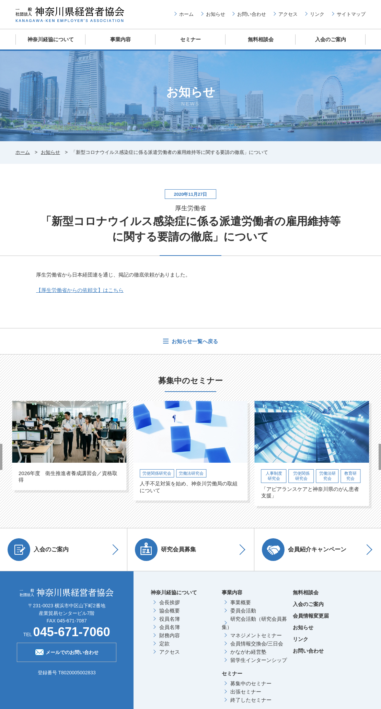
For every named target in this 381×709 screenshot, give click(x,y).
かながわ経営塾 (248, 651)
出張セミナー (245, 691)
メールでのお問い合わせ (67, 651)
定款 (164, 643)
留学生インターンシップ (258, 659)
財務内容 (169, 635)
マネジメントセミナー (256, 635)
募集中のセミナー (251, 683)
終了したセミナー (251, 699)
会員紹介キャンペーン (305, 549)
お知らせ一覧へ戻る (194, 341)
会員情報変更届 (311, 615)
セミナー (190, 39)
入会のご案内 (330, 39)
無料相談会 (261, 39)
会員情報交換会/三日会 (256, 643)
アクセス (288, 14)
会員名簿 (169, 626)
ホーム (186, 14)
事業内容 (120, 39)
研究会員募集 (166, 549)
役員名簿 (169, 618)
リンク (317, 14)
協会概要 (169, 610)
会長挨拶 (169, 602)
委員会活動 (243, 610)
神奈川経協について (50, 39)
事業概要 (240, 602)
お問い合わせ (251, 14)
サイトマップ (351, 14)
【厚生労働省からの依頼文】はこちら (80, 290)
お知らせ (215, 14)
